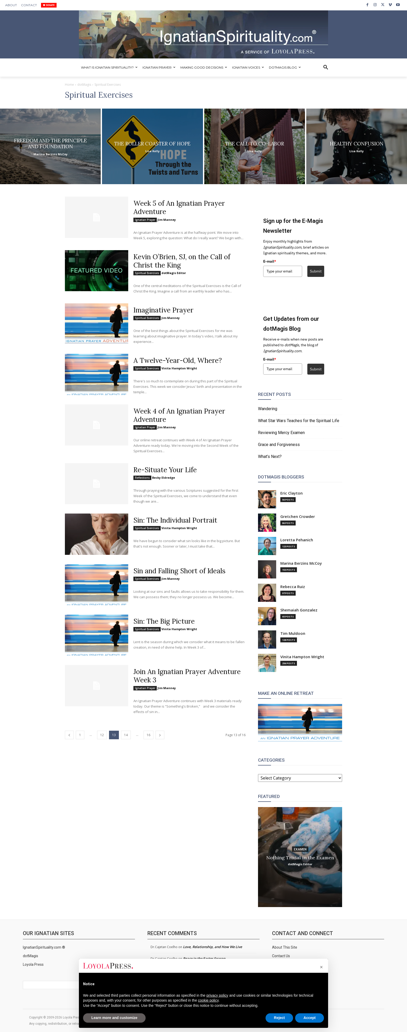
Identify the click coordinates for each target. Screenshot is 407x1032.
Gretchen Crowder (297, 516)
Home (69, 84)
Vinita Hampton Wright (179, 368)
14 (126, 735)
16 (148, 735)
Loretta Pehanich (296, 539)
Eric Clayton (291, 493)
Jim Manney (167, 220)
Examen (300, 849)
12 (102, 735)
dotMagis (84, 84)
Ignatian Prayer (145, 220)
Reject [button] (279, 1018)
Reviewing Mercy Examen (281, 432)
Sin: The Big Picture (164, 621)
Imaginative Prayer (163, 310)
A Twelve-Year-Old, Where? (177, 360)
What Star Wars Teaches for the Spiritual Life (298, 420)
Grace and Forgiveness (279, 444)
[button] (326, 67)
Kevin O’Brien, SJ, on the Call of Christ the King (181, 260)
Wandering (267, 408)
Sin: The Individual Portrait (175, 520)
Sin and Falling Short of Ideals (179, 571)
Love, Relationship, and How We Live (212, 946)
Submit (316, 271)
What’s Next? (270, 456)
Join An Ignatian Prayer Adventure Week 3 (187, 675)
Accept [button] (309, 1018)
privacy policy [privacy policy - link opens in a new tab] (217, 995)
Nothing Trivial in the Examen (300, 857)
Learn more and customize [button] (114, 1018)
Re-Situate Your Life (165, 469)
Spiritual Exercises (147, 273)
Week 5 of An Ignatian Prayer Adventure (179, 207)
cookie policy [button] (208, 1000)
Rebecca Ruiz (292, 586)
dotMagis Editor (173, 273)
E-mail (269, 261)
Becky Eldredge (163, 478)
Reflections (142, 478)
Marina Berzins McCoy (301, 563)
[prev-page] (69, 735)
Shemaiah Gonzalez (298, 610)
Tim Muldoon (292, 633)
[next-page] (159, 735)
